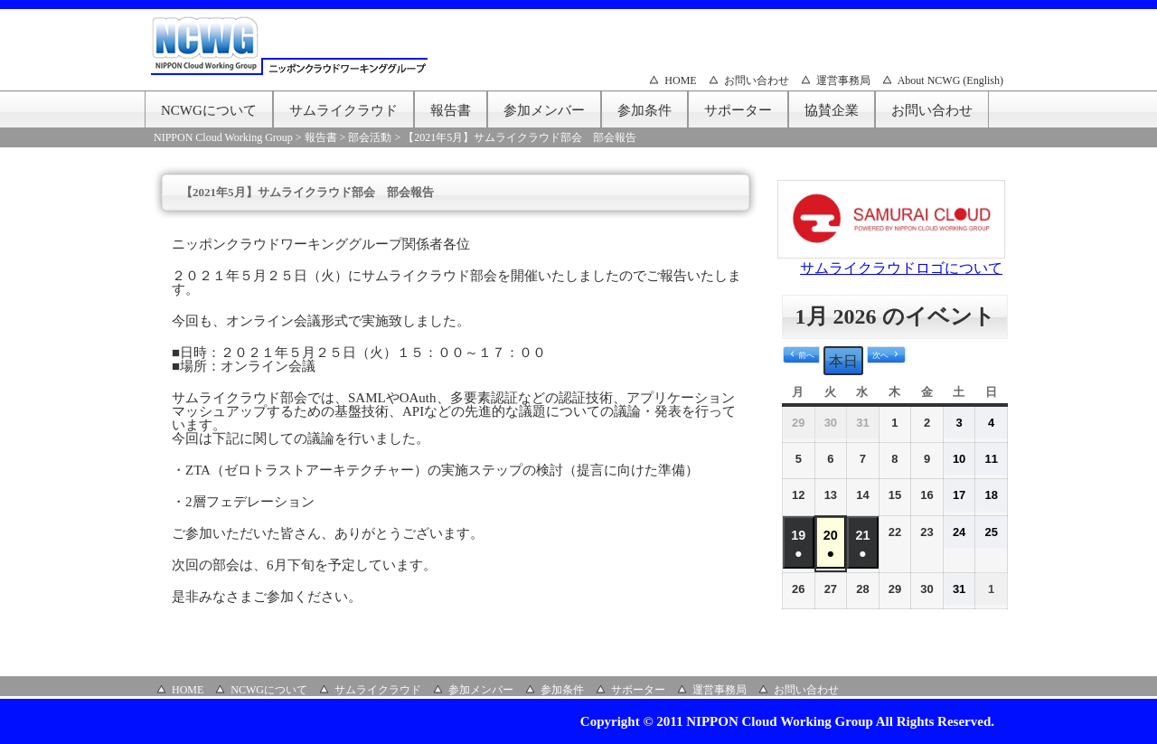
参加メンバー (544, 110)
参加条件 (644, 110)
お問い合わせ (756, 80)
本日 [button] (843, 361)
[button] (801, 355)
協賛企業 (831, 110)
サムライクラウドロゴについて (901, 268)
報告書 (450, 110)
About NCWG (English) (950, 80)
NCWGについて (209, 110)
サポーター (738, 110)
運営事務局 (843, 80)
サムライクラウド (343, 110)
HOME (680, 80)
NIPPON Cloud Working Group (223, 137)
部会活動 (369, 137)
